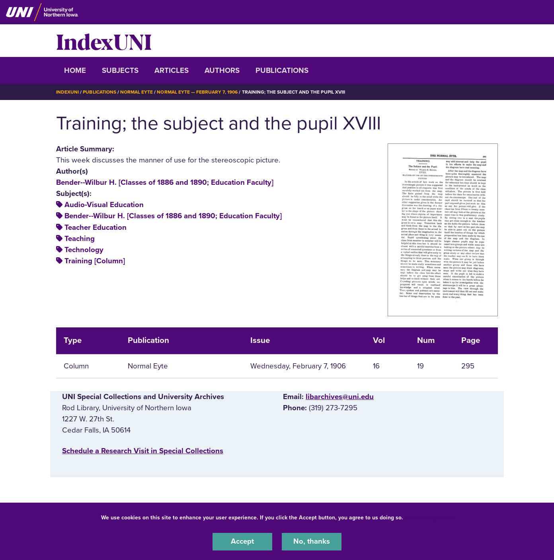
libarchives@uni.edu (340, 396)
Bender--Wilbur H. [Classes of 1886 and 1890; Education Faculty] (164, 182)
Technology (83, 249)
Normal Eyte (136, 92)
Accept (242, 541)
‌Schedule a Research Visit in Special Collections (142, 450)
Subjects (120, 70)
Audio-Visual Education (104, 204)
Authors (222, 70)
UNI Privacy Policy (429, 517)
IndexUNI (104, 40)
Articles (171, 70)
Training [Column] (94, 260)
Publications (282, 70)
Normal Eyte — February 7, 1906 (197, 92)
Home (75, 70)
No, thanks (311, 541)
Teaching (79, 238)
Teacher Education (95, 227)
